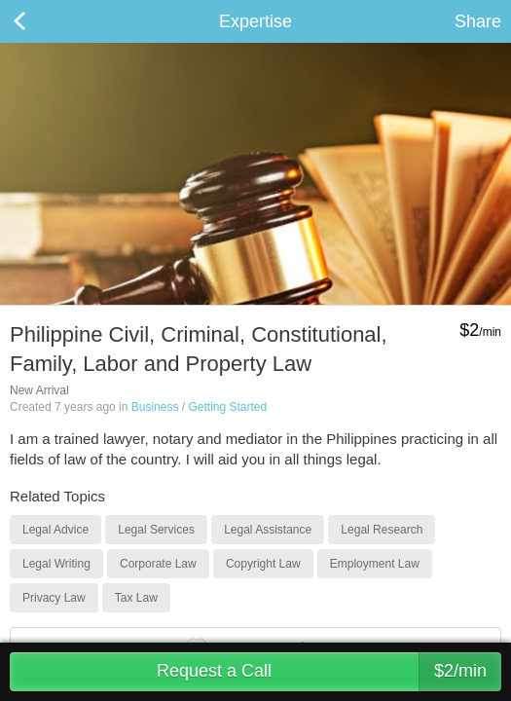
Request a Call (329, 671)
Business (155, 407)
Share (478, 21)
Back (39, 21)
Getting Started (227, 407)
